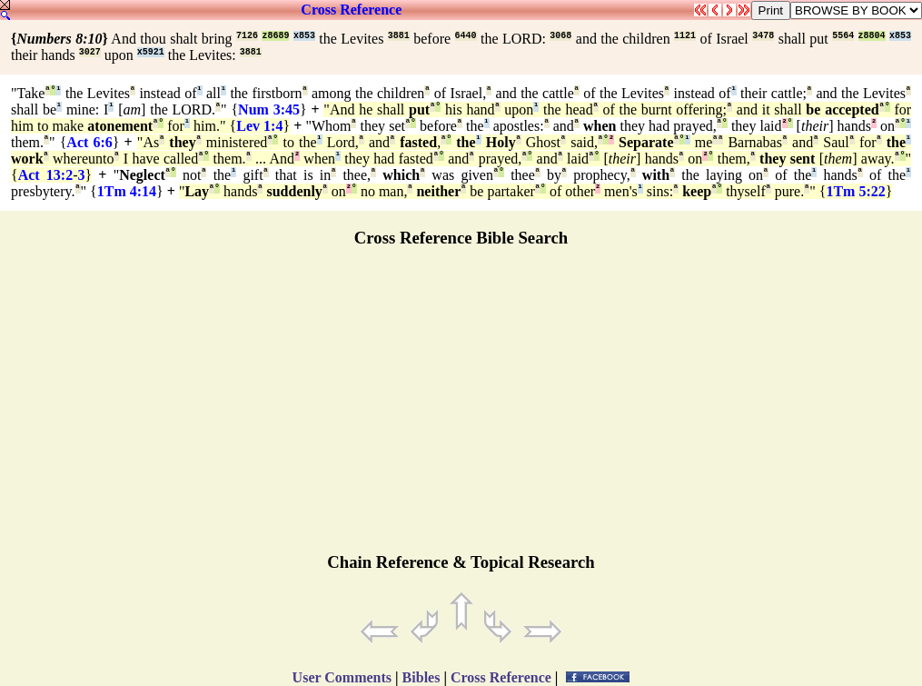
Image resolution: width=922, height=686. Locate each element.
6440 (466, 36)
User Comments (342, 677)
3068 (560, 36)
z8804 (872, 36)
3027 (90, 52)
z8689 (275, 36)
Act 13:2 (45, 175)
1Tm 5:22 (855, 191)
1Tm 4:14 (126, 191)
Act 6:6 (89, 142)
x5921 (150, 52)
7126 (247, 36)
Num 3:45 (269, 109)
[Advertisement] (461, 408)
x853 (304, 36)
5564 (843, 36)
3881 (399, 36)
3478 (763, 36)
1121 (685, 36)
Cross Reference (351, 9)
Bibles (421, 677)
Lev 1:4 (259, 126)
